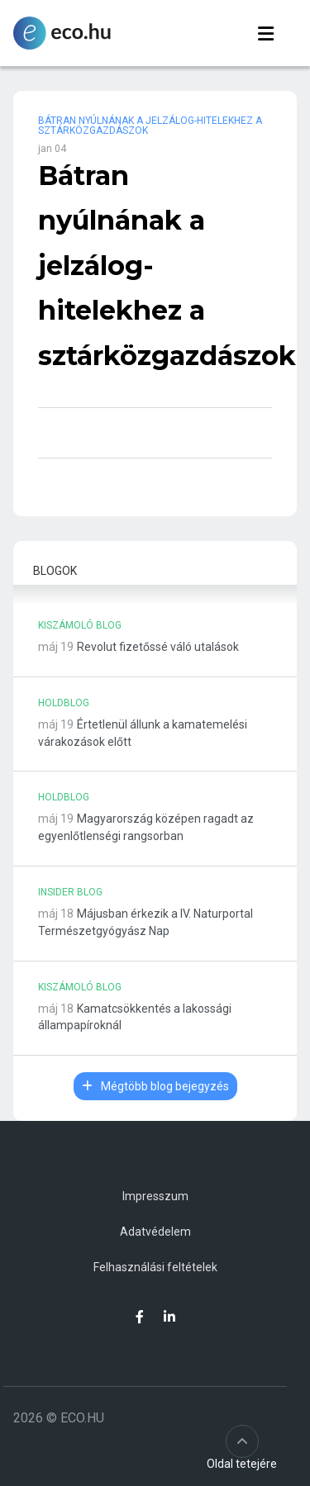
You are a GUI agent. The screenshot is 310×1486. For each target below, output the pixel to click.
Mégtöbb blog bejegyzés (155, 1086)
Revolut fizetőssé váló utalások (158, 646)
